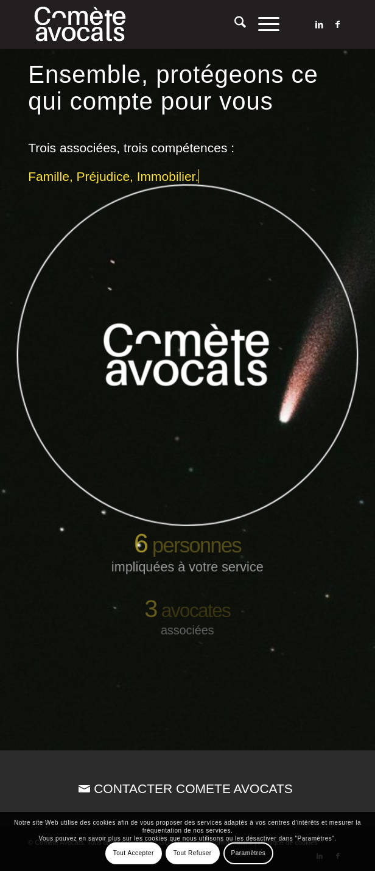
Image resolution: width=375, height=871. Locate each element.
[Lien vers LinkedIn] (319, 24)
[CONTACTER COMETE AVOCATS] (187, 788)
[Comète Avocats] (155, 24)
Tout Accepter (133, 853)
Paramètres (248, 853)
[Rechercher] (234, 24)
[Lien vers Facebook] (338, 24)
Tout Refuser (192, 853)
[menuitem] (234, 24)
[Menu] (262, 24)
